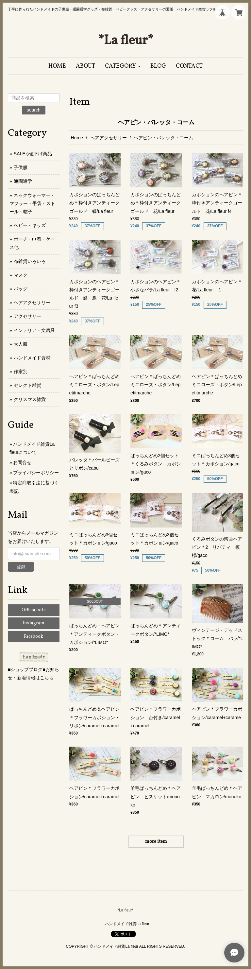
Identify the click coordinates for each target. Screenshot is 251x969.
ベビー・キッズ (30, 225)
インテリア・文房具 (34, 330)
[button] (122, 66)
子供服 (20, 167)
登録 (20, 566)
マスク (20, 275)
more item (156, 842)
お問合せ (22, 462)
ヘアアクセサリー (108, 137)
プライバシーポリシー (36, 472)
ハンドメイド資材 (32, 357)
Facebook (33, 636)
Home (77, 137)
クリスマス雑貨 (30, 399)
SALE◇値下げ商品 (33, 153)
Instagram (33, 623)
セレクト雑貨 (27, 385)
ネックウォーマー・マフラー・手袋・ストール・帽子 (32, 203)
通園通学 (23, 181)
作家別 (20, 371)
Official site (34, 610)
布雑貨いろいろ (30, 261)
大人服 (20, 344)
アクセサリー (27, 316)
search (34, 109)
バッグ (20, 288)
